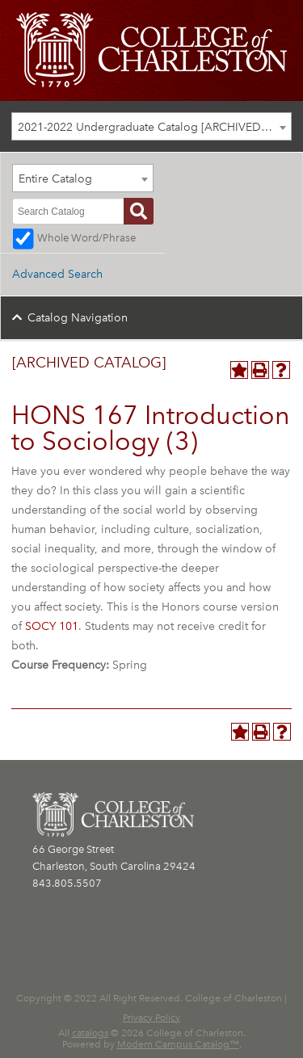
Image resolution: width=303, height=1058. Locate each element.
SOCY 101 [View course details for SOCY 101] (51, 626)
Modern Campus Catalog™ (178, 1044)
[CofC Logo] (151, 49)
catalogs (90, 1033)
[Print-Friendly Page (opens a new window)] (260, 370)
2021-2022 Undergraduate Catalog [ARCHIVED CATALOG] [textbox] (154, 127)
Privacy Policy (151, 1017)
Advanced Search (57, 274)
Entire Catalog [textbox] (55, 179)
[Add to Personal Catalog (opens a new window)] (239, 370)
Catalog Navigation (77, 318)
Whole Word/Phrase (86, 238)
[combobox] (151, 126)
